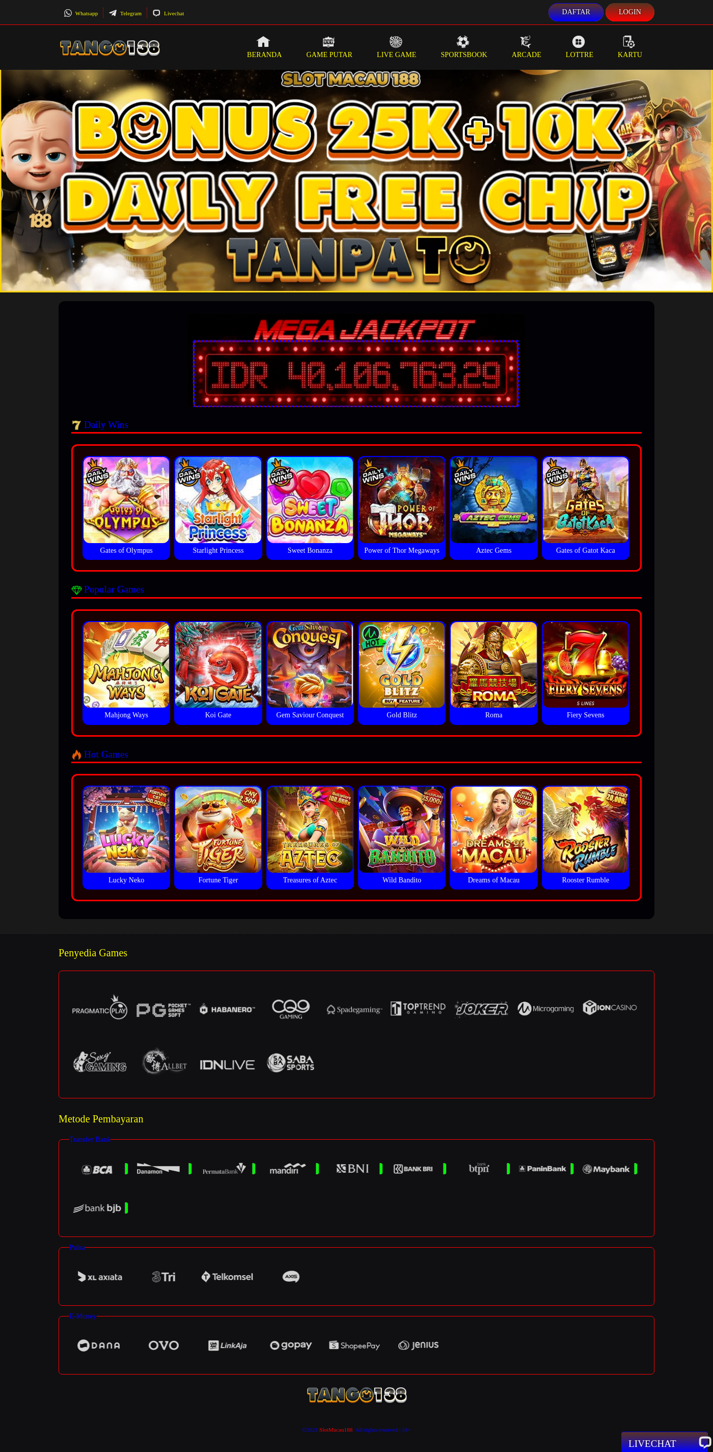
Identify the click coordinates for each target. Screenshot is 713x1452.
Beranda (264, 47)
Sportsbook (464, 47)
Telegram (125, 13)
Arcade (526, 47)
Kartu (630, 47)
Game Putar (329, 47)
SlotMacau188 (335, 1430)
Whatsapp (81, 13)
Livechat (168, 13)
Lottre (579, 47)
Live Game (397, 47)
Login (630, 12)
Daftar (576, 12)
